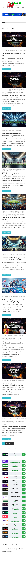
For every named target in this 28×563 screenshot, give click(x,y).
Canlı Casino (21, 49)
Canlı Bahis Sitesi (11, 49)
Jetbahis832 (21, 92)
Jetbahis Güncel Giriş (8, 130)
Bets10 (16, 418)
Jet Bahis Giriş (15, 129)
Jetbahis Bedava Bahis (19, 338)
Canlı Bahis (17, 49)
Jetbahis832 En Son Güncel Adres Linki (14, 95)
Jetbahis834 (9, 93)
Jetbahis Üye (17, 215)
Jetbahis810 (4, 383)
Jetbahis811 (9, 383)
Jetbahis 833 (22, 89)
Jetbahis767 (18, 423)
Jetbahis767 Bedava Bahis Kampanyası (14, 426)
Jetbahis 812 (4, 381)
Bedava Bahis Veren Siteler (19, 211)
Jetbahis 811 (23, 380)
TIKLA (23, 461)
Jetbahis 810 (18, 380)
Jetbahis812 (14, 383)
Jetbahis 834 (4, 90)
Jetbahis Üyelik (15, 92)
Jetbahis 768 (9, 420)
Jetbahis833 (4, 93)
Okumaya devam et (6, 68)
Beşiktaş (3, 336)
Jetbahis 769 (14, 420)
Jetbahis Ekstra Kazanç (11, 90)
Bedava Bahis (11, 211)
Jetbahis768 (23, 423)
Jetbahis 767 (4, 420)
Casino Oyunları (4, 50)
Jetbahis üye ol (9, 92)
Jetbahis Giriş (17, 50)
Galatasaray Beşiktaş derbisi (16, 336)
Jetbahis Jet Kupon (5, 215)
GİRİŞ (24, 454)
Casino (15, 295)
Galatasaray (8, 336)
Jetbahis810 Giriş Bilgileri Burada (12, 385)
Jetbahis (13, 50)
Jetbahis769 (4, 424)
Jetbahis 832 (17, 89)
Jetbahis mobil (14, 130)
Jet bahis (9, 50)
